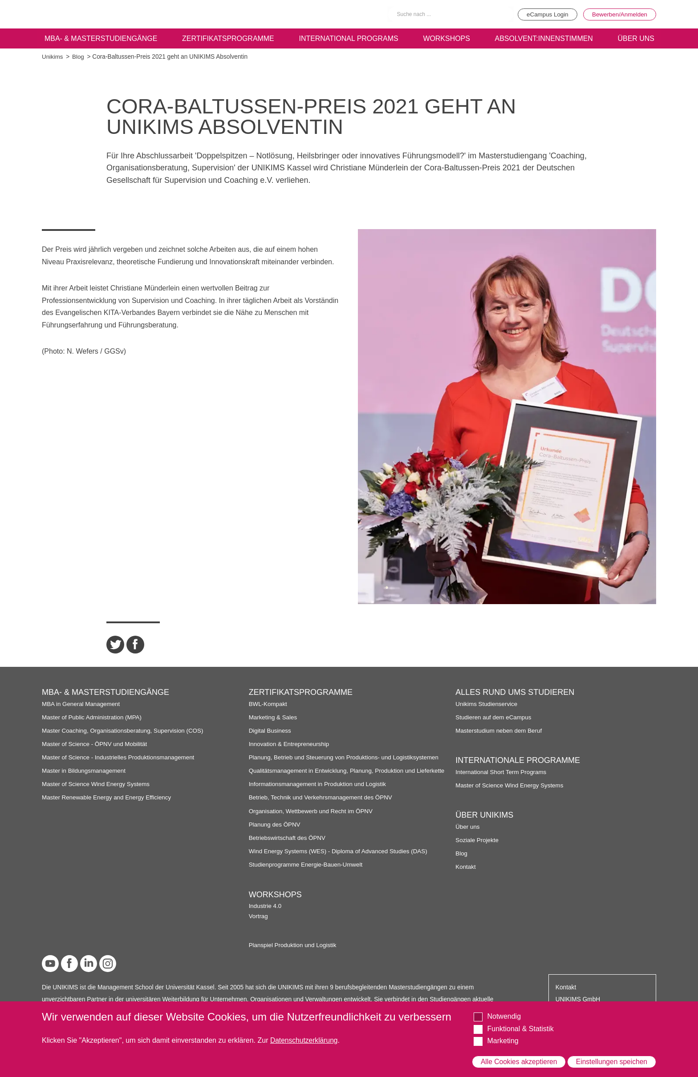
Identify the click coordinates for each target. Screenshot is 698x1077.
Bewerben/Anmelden (618, 14)
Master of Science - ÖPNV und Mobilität (96, 744)
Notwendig (504, 1009)
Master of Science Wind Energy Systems (97, 784)
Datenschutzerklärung (305, 1033)
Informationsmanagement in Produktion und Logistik (319, 791)
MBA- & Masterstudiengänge (100, 38)
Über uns (467, 907)
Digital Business (270, 730)
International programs (348, 38)
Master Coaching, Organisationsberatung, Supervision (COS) (124, 730)
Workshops (446, 38)
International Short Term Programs (501, 852)
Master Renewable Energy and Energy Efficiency (108, 797)
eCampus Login (543, 14)
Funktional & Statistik (520, 1021)
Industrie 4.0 (472, 704)
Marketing (502, 1033)
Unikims (53, 56)
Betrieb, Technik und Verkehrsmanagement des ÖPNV (322, 805)
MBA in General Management (82, 704)
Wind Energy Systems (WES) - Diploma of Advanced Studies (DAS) (340, 858)
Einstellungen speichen (611, 1058)
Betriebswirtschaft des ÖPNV (288, 845)
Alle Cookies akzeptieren (519, 1058)
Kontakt (465, 947)
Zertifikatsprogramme (228, 38)
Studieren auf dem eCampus (494, 797)
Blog (79, 56)
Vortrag (465, 714)
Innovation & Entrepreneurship (290, 744)
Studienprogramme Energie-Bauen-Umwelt (307, 872)
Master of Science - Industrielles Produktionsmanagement (120, 757)
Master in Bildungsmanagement (85, 770)
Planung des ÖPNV (275, 831)
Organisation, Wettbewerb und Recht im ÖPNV (312, 818)
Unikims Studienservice (487, 784)
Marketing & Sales (273, 717)
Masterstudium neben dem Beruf (499, 810)
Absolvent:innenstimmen (543, 38)
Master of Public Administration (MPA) (93, 717)
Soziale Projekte (477, 920)
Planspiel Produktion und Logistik (500, 742)
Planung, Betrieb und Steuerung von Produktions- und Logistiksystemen (346, 757)
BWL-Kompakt (268, 704)
